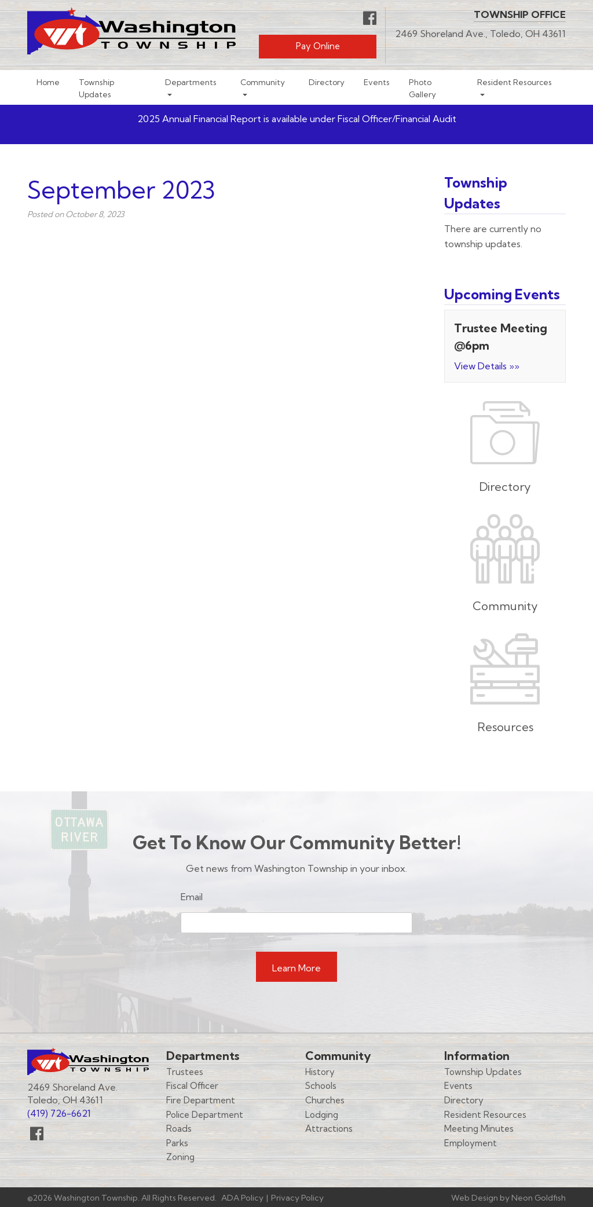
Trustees (184, 1071)
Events (377, 82)
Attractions (329, 1128)
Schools (320, 1085)
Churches (325, 1100)
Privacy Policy (297, 1198)
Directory (327, 82)
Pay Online (318, 46)
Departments (191, 82)
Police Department (204, 1114)
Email (192, 897)
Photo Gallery (422, 88)
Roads (179, 1128)
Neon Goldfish (538, 1198)
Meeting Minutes (479, 1128)
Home (48, 82)
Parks (177, 1143)
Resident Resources (514, 82)
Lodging (321, 1114)
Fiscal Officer (192, 1085)
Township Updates (96, 88)
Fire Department (200, 1100)
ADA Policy (242, 1198)
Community (262, 82)
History (320, 1071)
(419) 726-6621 (59, 1113)
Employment (470, 1143)
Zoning (180, 1156)
